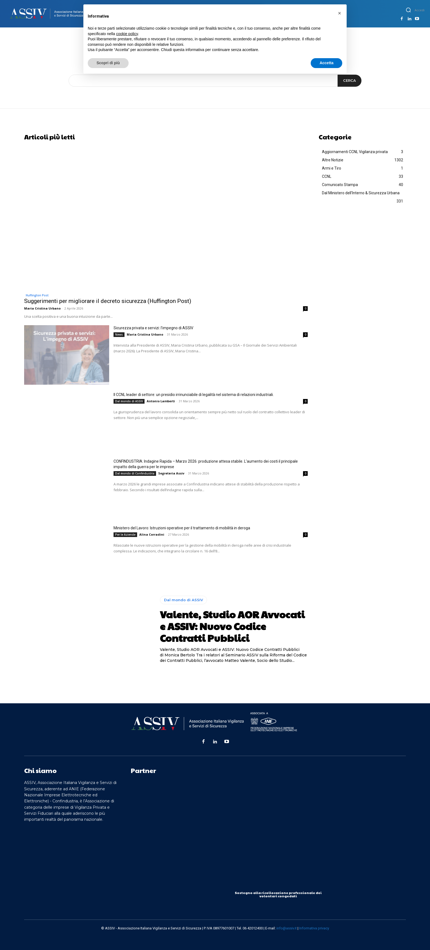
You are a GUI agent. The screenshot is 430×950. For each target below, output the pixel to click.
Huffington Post (37, 295)
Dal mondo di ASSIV (129, 401)
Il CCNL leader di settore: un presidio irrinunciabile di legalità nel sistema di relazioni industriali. (194, 394)
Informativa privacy (314, 928)
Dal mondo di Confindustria (134, 473)
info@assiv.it (286, 928)
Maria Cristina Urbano (42, 308)
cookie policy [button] (127, 34)
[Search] (349, 81)
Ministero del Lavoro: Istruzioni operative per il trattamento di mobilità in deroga (182, 528)
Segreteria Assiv (171, 473)
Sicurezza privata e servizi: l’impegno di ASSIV (153, 328)
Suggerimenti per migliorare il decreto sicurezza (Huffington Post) (107, 301)
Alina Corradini (151, 534)
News (119, 334)
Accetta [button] (326, 63)
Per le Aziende (125, 534)
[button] (408, 9)
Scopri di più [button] (108, 63)
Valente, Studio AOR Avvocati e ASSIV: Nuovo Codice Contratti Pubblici (232, 626)
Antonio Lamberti (161, 401)
